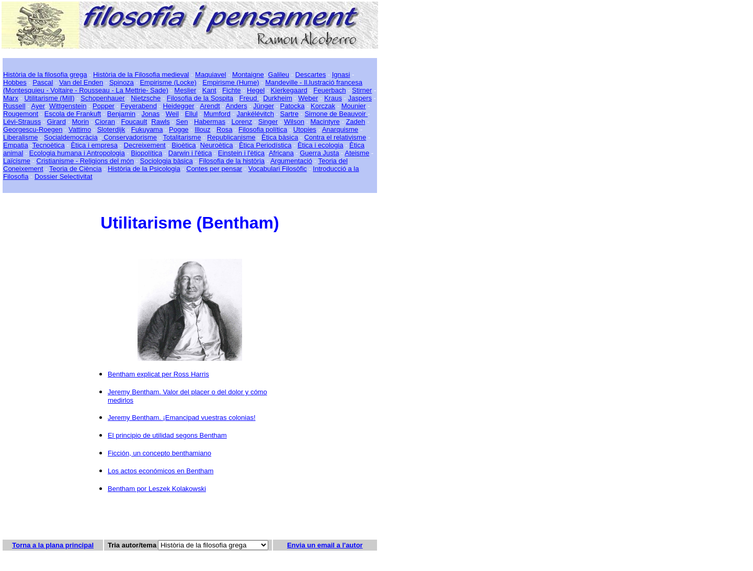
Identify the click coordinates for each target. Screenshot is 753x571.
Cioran (105, 121)
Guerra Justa (319, 153)
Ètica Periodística (265, 145)
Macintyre (325, 121)
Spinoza (121, 82)
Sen (182, 121)
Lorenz (241, 121)
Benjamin (121, 114)
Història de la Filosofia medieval (141, 74)
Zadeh (355, 121)
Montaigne (248, 74)
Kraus (333, 98)
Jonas (151, 114)
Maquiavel (210, 74)
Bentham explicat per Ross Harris (158, 374)
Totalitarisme (182, 137)
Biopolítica (146, 153)
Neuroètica (216, 145)
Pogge (179, 129)
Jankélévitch (255, 114)
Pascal (42, 82)
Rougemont (20, 114)
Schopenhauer (103, 98)
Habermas (209, 121)
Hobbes (15, 82)
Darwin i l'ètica (190, 153)
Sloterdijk (111, 129)
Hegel (256, 90)
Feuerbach (329, 90)
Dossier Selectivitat (64, 176)
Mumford (217, 114)
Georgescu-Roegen (32, 129)
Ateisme (357, 153)
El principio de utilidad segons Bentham (167, 435)
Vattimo (80, 129)
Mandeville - (283, 82)
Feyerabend (139, 106)
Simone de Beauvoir (336, 114)
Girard (56, 121)
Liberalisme (20, 137)
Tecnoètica (48, 145)
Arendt (210, 106)
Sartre (289, 114)
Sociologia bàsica (166, 161)
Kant (209, 90)
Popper (104, 106)
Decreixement (145, 145)
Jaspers (360, 98)
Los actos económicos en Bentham (160, 471)
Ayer (38, 106)
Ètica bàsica (279, 137)
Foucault (134, 121)
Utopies (304, 129)
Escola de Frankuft (72, 114)
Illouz (202, 129)
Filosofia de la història (232, 161)
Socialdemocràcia (71, 137)
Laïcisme (16, 161)
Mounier (353, 106)
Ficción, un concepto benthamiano (159, 453)
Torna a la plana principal (53, 545)
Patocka (292, 106)
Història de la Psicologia (144, 169)
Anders (236, 106)
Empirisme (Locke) (168, 82)
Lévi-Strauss (22, 121)
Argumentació (291, 161)
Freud (249, 98)
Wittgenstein (68, 106)
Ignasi (341, 74)
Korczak (323, 106)
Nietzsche (146, 98)
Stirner (362, 90)
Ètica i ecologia (320, 145)
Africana (281, 153)
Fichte (231, 90)
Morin (80, 121)
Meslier (185, 90)
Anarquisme (340, 129)
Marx (10, 98)
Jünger (263, 106)
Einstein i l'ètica (241, 153)
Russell (14, 106)
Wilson (294, 121)
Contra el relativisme (335, 137)
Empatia (15, 145)
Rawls (160, 121)
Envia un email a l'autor (325, 545)
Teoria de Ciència (75, 169)
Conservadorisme (129, 137)
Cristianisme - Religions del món (85, 161)
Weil (172, 114)
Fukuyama (147, 129)
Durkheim (277, 98)
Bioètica (184, 145)
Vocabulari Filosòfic (277, 169)
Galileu (278, 74)
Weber (308, 98)
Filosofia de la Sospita (200, 98)
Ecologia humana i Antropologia (77, 153)
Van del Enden (81, 82)
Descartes (310, 74)
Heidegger (178, 106)
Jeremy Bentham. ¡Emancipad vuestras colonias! (182, 417)
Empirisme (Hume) (230, 82)
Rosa (224, 129)
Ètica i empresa (94, 145)
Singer (268, 121)
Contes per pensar (214, 169)
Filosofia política (262, 129)
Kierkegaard (289, 90)
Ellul (191, 114)
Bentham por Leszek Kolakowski (157, 489)
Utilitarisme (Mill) (49, 98)
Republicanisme (231, 137)
